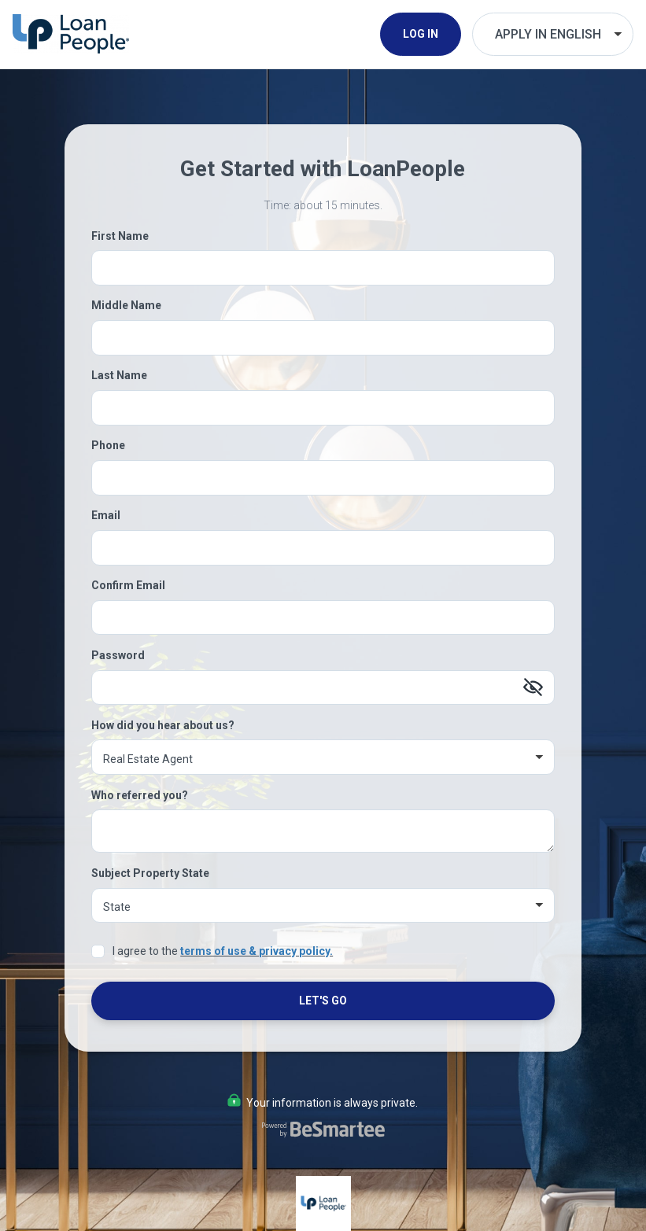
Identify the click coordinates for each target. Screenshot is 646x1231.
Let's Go (323, 1000)
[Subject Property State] (323, 905)
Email (105, 515)
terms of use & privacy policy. (256, 951)
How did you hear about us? (162, 725)
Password (118, 655)
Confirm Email (128, 585)
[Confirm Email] (323, 618)
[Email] (323, 548)
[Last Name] (323, 408)
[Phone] (323, 478)
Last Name (119, 375)
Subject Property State (150, 873)
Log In (420, 34)
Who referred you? (139, 795)
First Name (120, 236)
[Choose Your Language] (552, 34)
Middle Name (126, 305)
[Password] (323, 688)
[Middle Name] (323, 338)
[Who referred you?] (323, 831)
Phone (108, 445)
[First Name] (323, 268)
